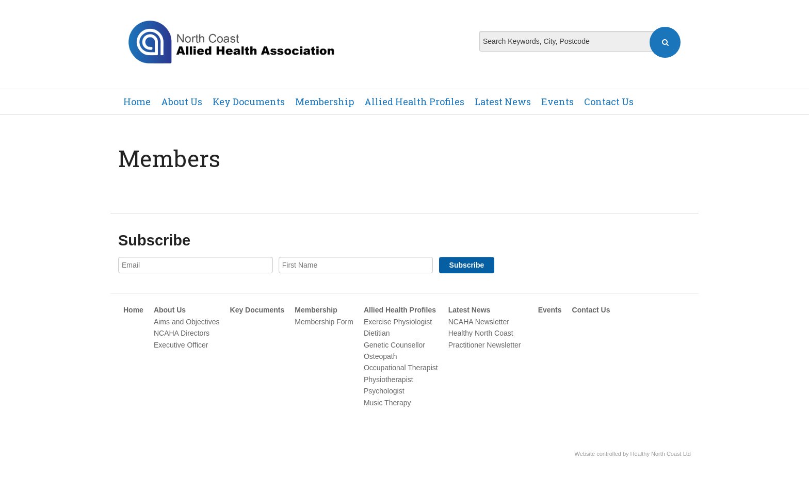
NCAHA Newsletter (478, 322)
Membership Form (324, 322)
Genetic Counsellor (394, 345)
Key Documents (249, 101)
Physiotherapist (388, 379)
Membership (324, 101)
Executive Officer (181, 345)
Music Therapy (387, 403)
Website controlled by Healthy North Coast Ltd (633, 454)
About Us (181, 101)
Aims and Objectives (187, 322)
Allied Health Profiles (414, 101)
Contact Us (609, 101)
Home (137, 101)
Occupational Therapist (401, 368)
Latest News (503, 101)
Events (557, 101)
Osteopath (380, 356)
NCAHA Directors (181, 333)
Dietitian (377, 333)
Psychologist (384, 391)
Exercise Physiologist (398, 322)
